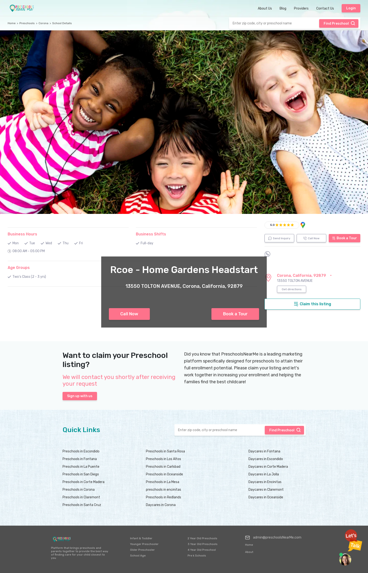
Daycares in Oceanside (265, 497)
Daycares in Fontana (264, 451)
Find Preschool (339, 23)
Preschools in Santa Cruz (82, 505)
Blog (283, 8)
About (249, 552)
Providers (301, 8)
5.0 (272, 225)
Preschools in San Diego (81, 474)
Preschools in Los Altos (163, 459)
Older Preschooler (142, 549)
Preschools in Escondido (81, 451)
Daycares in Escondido (265, 459)
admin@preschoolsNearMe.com (273, 537)
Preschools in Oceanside (164, 474)
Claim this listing (312, 304)
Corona (43, 23)
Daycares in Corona (161, 505)
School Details (62, 23)
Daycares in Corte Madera (268, 467)
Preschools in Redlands (163, 497)
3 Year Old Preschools (203, 544)
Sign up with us (79, 396)
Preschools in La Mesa (162, 482)
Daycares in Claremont (266, 490)
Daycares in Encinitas (265, 482)
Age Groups (19, 267)
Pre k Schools (197, 555)
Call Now (129, 314)
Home (12, 23)
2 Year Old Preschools (202, 538)
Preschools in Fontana (80, 459)
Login (351, 8)
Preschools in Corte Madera (83, 482)
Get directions (292, 289)
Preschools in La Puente (81, 467)
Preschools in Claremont (81, 497)
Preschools (27, 23)
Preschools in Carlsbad (163, 467)
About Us (265, 8)
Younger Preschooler (144, 544)
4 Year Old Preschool (202, 549)
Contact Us (325, 8)
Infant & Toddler (141, 538)
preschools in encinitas (163, 490)
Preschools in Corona (79, 490)
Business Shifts (151, 234)
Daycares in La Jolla (263, 474)
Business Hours (22, 234)
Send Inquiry (279, 238)
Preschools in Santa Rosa (165, 451)
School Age (138, 555)
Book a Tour (235, 314)
